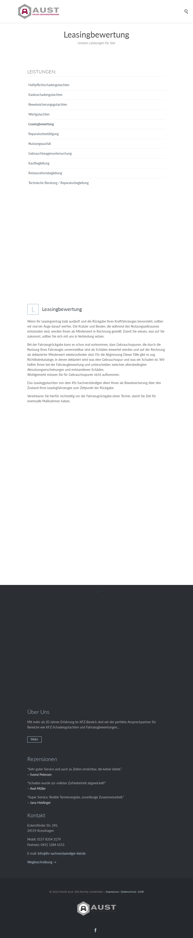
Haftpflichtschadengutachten (48, 85)
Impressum (112, 891)
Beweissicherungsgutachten (47, 104)
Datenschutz (128, 891)
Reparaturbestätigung (43, 134)
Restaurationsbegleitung (45, 173)
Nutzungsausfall (39, 144)
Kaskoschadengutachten (45, 95)
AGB (141, 891)
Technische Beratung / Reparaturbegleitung (58, 183)
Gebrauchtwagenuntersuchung (50, 153)
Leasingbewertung (41, 124)
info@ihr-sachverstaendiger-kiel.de (61, 853)
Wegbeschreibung (39, 862)
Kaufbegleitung (38, 163)
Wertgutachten (39, 114)
